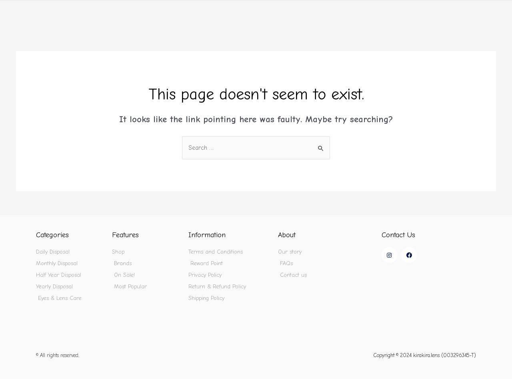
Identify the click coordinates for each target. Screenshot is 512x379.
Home (264, 12)
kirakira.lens (55, 12)
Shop (305, 12)
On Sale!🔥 (404, 12)
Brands (352, 12)
